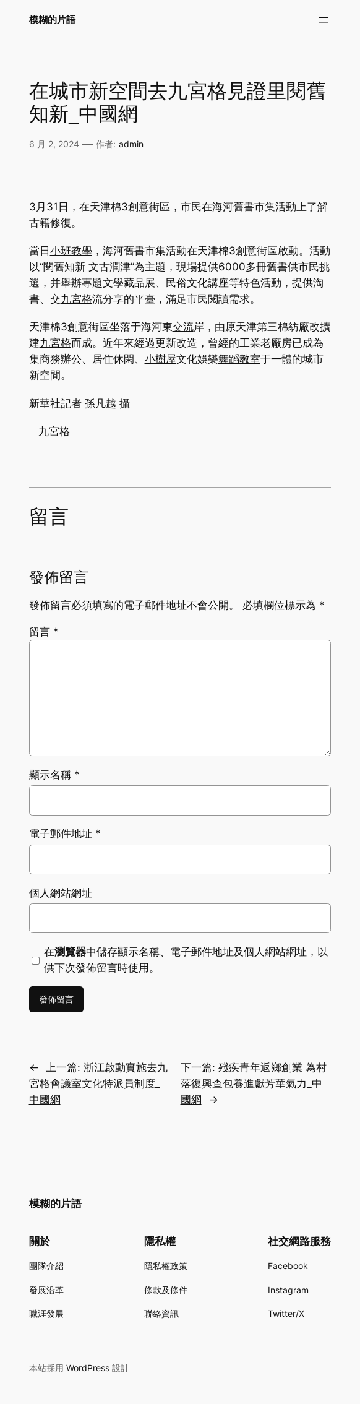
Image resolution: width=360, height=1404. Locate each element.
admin (131, 144)
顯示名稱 (54, 775)
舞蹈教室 (239, 359)
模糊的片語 (52, 19)
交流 (183, 327)
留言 (44, 632)
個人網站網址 (60, 893)
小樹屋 (160, 359)
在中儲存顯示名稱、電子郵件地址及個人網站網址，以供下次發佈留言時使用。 (186, 959)
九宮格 (76, 299)
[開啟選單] (323, 19)
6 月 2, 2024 (54, 144)
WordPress (87, 1368)
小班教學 (71, 250)
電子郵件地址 (65, 833)
